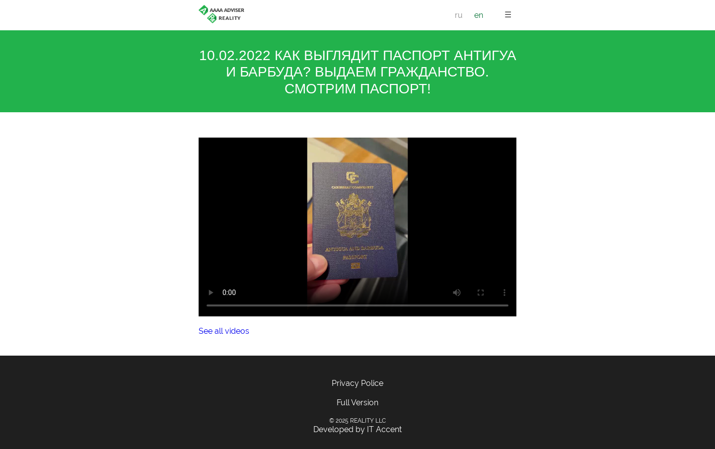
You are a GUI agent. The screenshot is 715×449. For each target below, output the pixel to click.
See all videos (224, 331)
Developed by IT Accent (357, 429)
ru (459, 15)
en (478, 15)
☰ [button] (507, 14)
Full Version (357, 402)
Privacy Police (357, 383)
